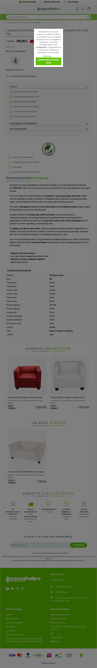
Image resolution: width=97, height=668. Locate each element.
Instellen (47, 56)
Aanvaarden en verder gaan (48, 61)
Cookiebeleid (41, 47)
